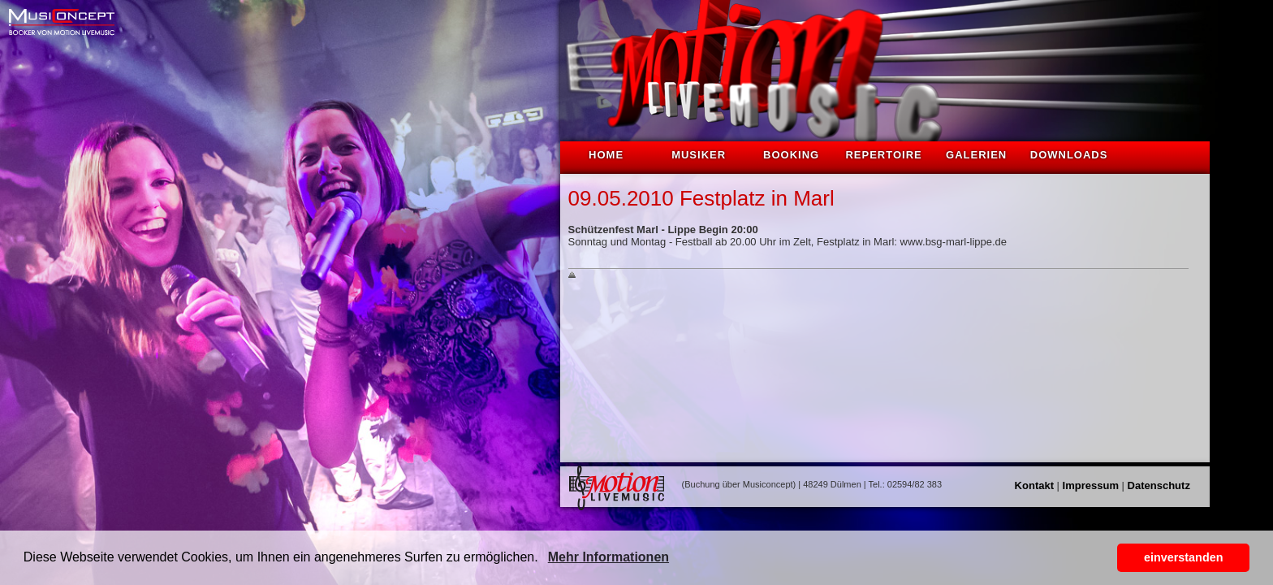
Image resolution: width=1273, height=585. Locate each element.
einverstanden (1183, 557)
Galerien (976, 155)
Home (606, 155)
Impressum (1091, 485)
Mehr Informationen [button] (608, 557)
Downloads (1069, 155)
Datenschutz (1159, 485)
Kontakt (1034, 485)
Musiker (698, 155)
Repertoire (883, 155)
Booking (791, 155)
